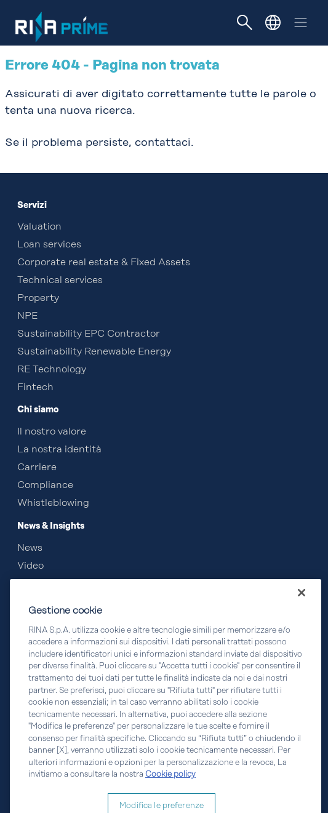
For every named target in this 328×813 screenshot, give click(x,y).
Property (38, 298)
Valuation (39, 227)
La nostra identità (59, 450)
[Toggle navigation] (245, 23)
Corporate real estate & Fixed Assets (103, 263)
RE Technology (51, 370)
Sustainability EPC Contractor (88, 334)
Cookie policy (170, 791)
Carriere (37, 468)
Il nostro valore (51, 432)
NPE (27, 316)
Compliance (45, 486)
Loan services (49, 245)
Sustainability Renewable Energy (94, 352)
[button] (273, 22)
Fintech (35, 388)
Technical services (60, 281)
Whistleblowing (53, 503)
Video (30, 566)
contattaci (163, 142)
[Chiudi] (301, 608)
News (29, 548)
